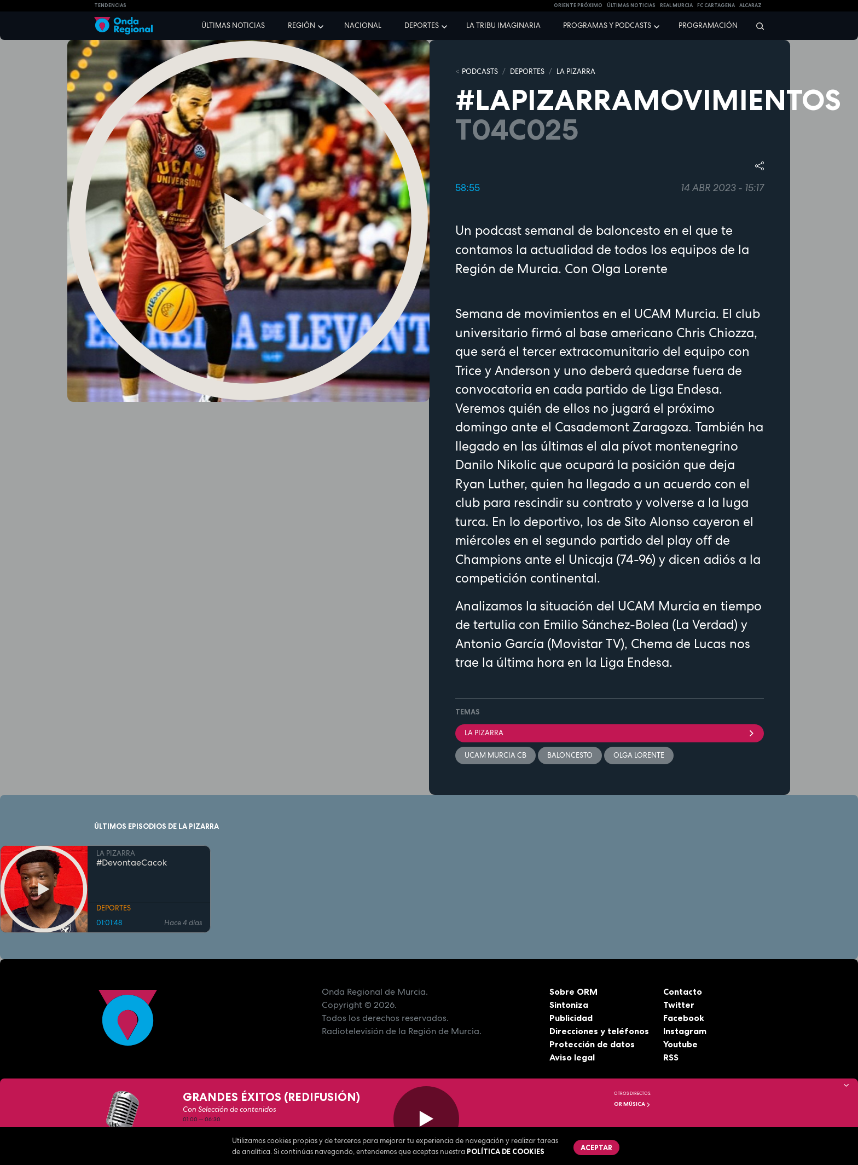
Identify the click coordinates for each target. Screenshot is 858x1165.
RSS (671, 1057)
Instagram (684, 1030)
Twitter (678, 1004)
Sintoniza (568, 1004)
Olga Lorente (638, 755)
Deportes (421, 25)
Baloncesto (570, 755)
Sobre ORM (573, 991)
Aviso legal (572, 1057)
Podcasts (480, 71)
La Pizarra (610, 732)
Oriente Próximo (578, 5)
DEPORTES (527, 71)
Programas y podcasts (607, 25)
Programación (708, 25)
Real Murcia (676, 5)
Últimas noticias (233, 25)
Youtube (680, 1044)
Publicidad (571, 1017)
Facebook (683, 1017)
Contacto (682, 991)
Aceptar (596, 1147)
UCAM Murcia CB (495, 755)
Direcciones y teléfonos (599, 1030)
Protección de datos (592, 1044)
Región (301, 25)
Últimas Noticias (631, 5)
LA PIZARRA (575, 71)
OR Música (632, 1104)
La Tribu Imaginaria (503, 25)
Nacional (362, 25)
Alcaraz (750, 5)
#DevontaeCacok (131, 862)
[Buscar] (756, 25)
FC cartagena (716, 5)
